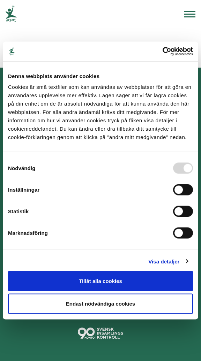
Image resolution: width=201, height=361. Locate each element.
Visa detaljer (163, 261)
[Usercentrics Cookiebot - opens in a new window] (162, 51)
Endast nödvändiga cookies (100, 304)
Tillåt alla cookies (100, 281)
